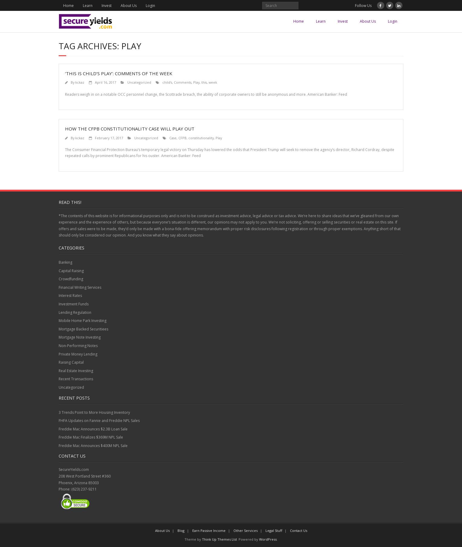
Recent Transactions (76, 378)
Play (196, 82)
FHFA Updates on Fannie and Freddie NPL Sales (99, 420)
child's (167, 82)
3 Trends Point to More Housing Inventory (94, 412)
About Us (129, 5)
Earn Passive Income (209, 530)
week (213, 82)
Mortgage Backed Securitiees (83, 329)
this (204, 82)
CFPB (182, 138)
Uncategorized (139, 82)
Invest (107, 5)
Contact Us (298, 530)
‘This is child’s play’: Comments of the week (118, 73)
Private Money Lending (78, 354)
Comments (182, 82)
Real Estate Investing (76, 370)
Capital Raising (71, 270)
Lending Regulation (75, 312)
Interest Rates (70, 295)
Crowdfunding (71, 279)
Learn (88, 5)
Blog (180, 530)
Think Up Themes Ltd (219, 539)
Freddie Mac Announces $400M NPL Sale (93, 445)
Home (68, 5)
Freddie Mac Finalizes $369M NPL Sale (91, 437)
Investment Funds (74, 304)
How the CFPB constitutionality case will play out (129, 129)
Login (150, 5)
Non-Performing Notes (78, 345)
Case (173, 138)
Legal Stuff (273, 530)
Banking (65, 262)
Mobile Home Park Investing (82, 320)
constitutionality (201, 138)
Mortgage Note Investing (80, 337)
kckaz (79, 82)
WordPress (268, 539)
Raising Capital (71, 362)
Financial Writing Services (80, 287)
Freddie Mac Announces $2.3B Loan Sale (93, 429)
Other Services (245, 530)
